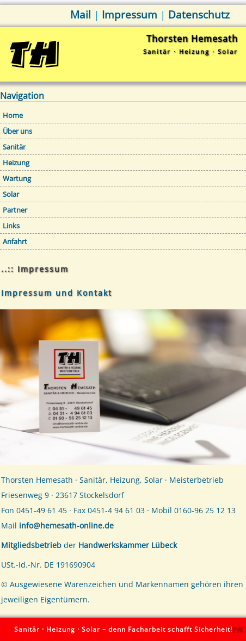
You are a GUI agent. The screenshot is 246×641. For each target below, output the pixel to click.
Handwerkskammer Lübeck (127, 545)
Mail (80, 15)
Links (11, 226)
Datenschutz (199, 15)
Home (13, 115)
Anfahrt (15, 241)
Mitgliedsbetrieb (31, 545)
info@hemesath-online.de (66, 525)
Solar (11, 194)
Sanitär (14, 147)
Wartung (17, 178)
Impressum (129, 15)
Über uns (17, 131)
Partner (15, 210)
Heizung (16, 162)
